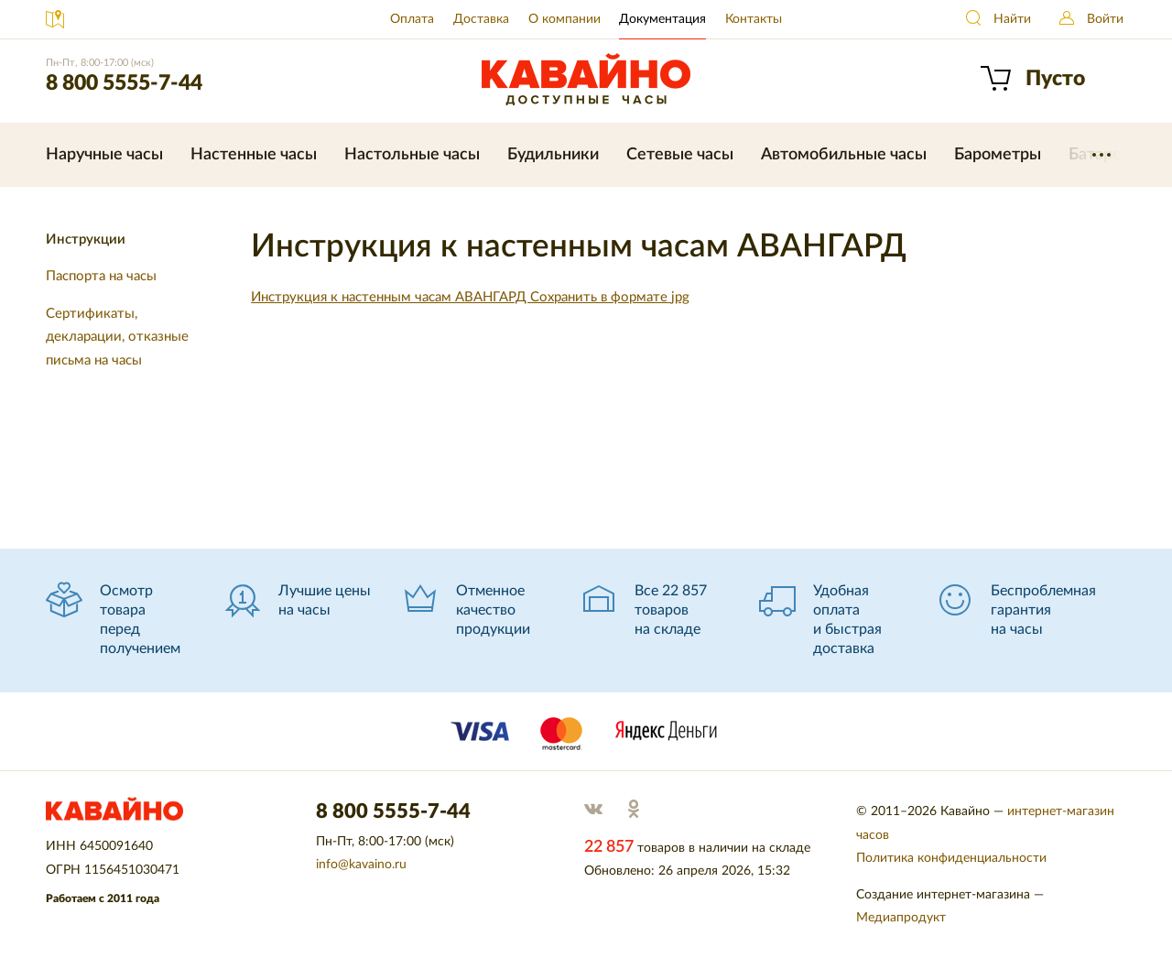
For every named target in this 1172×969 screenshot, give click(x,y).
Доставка (481, 19)
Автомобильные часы (844, 155)
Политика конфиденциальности (951, 858)
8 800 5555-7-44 (124, 82)
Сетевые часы (679, 155)
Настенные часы (253, 155)
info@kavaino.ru (361, 864)
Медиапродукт (901, 917)
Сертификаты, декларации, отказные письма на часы (117, 337)
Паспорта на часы (101, 276)
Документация (662, 19)
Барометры (997, 155)
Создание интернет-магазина (943, 894)
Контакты (753, 19)
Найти (1012, 19)
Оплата (412, 19)
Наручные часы (104, 155)
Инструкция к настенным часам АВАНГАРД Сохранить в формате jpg (470, 297)
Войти (1105, 19)
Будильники (553, 155)
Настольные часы (412, 155)
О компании (564, 19)
